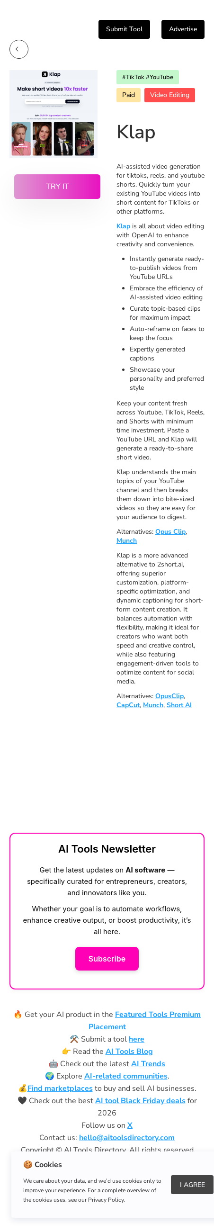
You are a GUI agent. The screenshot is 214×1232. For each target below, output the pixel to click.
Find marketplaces (60, 1088)
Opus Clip (170, 531)
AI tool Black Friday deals (140, 1101)
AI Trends (148, 1064)
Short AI (179, 705)
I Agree (192, 1184)
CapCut (128, 705)
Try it (57, 186)
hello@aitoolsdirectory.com (127, 1138)
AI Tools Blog (129, 1051)
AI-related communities (126, 1076)
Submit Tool (124, 29)
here (136, 1039)
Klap (123, 226)
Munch (126, 540)
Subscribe (107, 958)
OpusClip (169, 696)
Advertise (183, 29)
